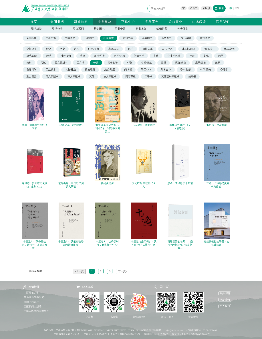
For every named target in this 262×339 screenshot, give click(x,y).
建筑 (217, 62)
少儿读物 (186, 38)
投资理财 (90, 69)
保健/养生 (209, 48)
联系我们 (223, 21)
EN (237, 8)
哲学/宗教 (119, 55)
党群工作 (152, 21)
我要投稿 (225, 293)
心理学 (224, 69)
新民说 (206, 8)
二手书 (148, 76)
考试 (43, 62)
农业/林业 (70, 69)
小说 (129, 62)
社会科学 (139, 55)
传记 (95, 62)
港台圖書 (31, 76)
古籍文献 (128, 38)
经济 (48, 55)
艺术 (76, 48)
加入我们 (225, 306)
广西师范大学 (31, 292)
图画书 (194, 8)
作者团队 (182, 28)
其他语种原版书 (170, 76)
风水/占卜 (165, 69)
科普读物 (66, 55)
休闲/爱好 (205, 69)
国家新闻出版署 (32, 306)
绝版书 (192, 76)
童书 (163, 62)
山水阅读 (199, 21)
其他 (91, 76)
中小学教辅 (174, 55)
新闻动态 (81, 21)
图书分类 (57, 28)
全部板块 (31, 38)
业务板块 (105, 21)
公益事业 (175, 21)
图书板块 (36, 28)
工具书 (80, 62)
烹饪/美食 (180, 62)
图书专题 (120, 28)
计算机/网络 (188, 48)
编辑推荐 (161, 28)
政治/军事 (99, 55)
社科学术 (109, 38)
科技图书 (205, 38)
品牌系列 (78, 28)
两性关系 (147, 48)
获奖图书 (99, 28)
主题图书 (51, 38)
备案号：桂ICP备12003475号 (125, 333)
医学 (130, 48)
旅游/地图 (109, 69)
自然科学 (31, 69)
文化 (206, 55)
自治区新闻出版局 (34, 297)
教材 (28, 62)
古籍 (155, 55)
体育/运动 (229, 48)
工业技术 (51, 69)
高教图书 (147, 38)
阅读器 (128, 69)
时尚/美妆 (93, 48)
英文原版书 (61, 62)
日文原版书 (52, 76)
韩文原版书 (74, 76)
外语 (191, 55)
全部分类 (31, 48)
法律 (82, 55)
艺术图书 (89, 38)
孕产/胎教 (185, 69)
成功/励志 (31, 55)
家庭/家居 (113, 48)
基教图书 (166, 38)
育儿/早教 (167, 48)
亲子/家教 (200, 62)
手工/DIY (146, 69)
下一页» (122, 271)
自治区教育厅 (31, 301)
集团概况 (57, 21)
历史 (62, 48)
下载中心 (128, 21)
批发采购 (225, 299)
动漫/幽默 (146, 62)
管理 (220, 55)
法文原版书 (110, 76)
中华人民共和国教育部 (36, 311)
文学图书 (70, 38)
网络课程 (130, 76)
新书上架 (141, 28)
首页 (33, 21)
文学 (48, 48)
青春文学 (113, 62)
